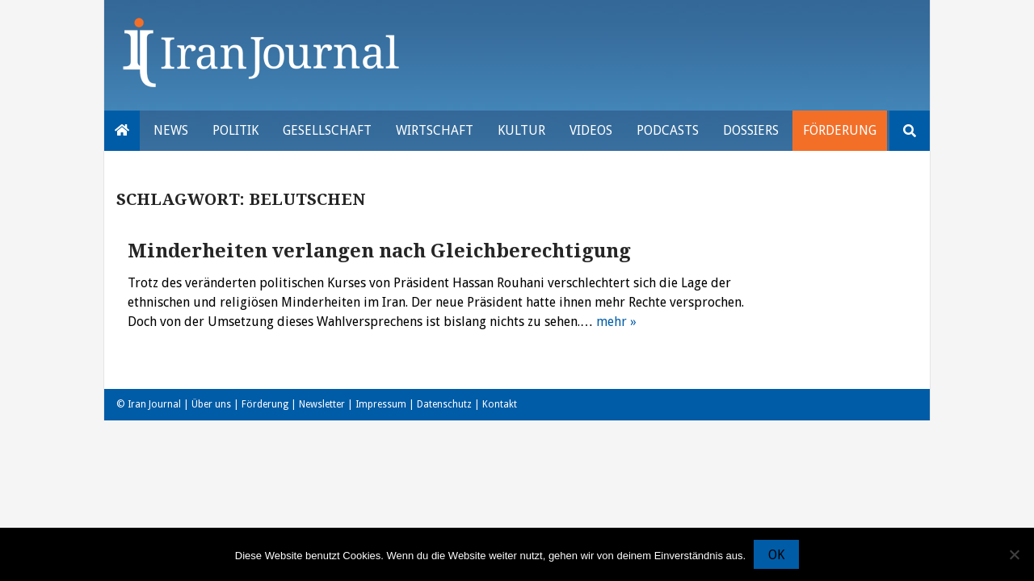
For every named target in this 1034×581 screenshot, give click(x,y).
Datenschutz (444, 404)
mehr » (616, 321)
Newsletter (322, 404)
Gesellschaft (327, 130)
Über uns (211, 404)
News (170, 130)
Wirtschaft (434, 130)
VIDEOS (591, 130)
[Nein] (1014, 554)
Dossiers (751, 130)
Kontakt (499, 404)
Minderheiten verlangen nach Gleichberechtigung (379, 251)
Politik (235, 130)
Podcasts (668, 130)
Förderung (839, 130)
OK (776, 554)
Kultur (521, 130)
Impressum (380, 404)
